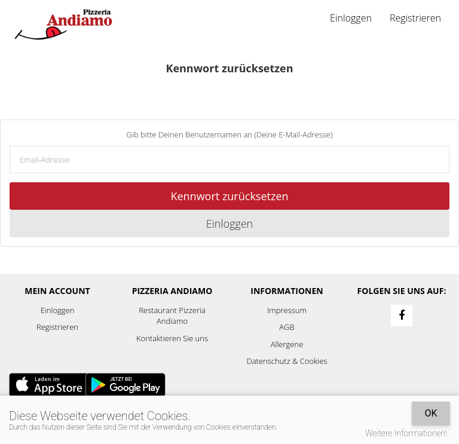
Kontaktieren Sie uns (172, 338)
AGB (286, 326)
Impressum (287, 310)
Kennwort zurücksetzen (229, 196)
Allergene (287, 344)
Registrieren (415, 18)
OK (430, 413)
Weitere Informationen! (406, 433)
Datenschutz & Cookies (287, 361)
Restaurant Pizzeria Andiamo (172, 316)
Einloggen (351, 18)
